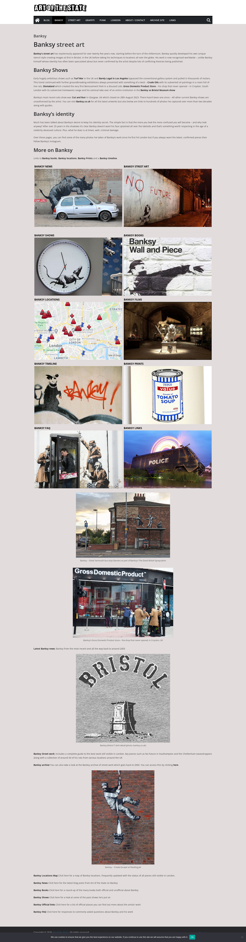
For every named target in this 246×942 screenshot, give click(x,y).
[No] (242, 937)
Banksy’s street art (44, 53)
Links (172, 20)
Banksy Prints (85, 158)
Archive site (157, 20)
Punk (103, 20)
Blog (47, 20)
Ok (192, 937)
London (115, 20)
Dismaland (48, 86)
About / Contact (135, 20)
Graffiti (90, 20)
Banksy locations (67, 158)
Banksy (59, 20)
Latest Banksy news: (44, 648)
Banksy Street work (44, 753)
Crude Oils (153, 82)
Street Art (74, 20)
